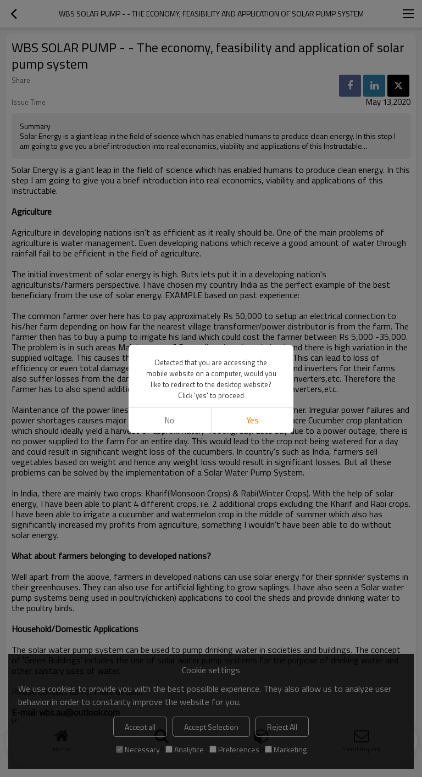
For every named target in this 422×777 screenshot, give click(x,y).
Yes (252, 420)
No (169, 420)
